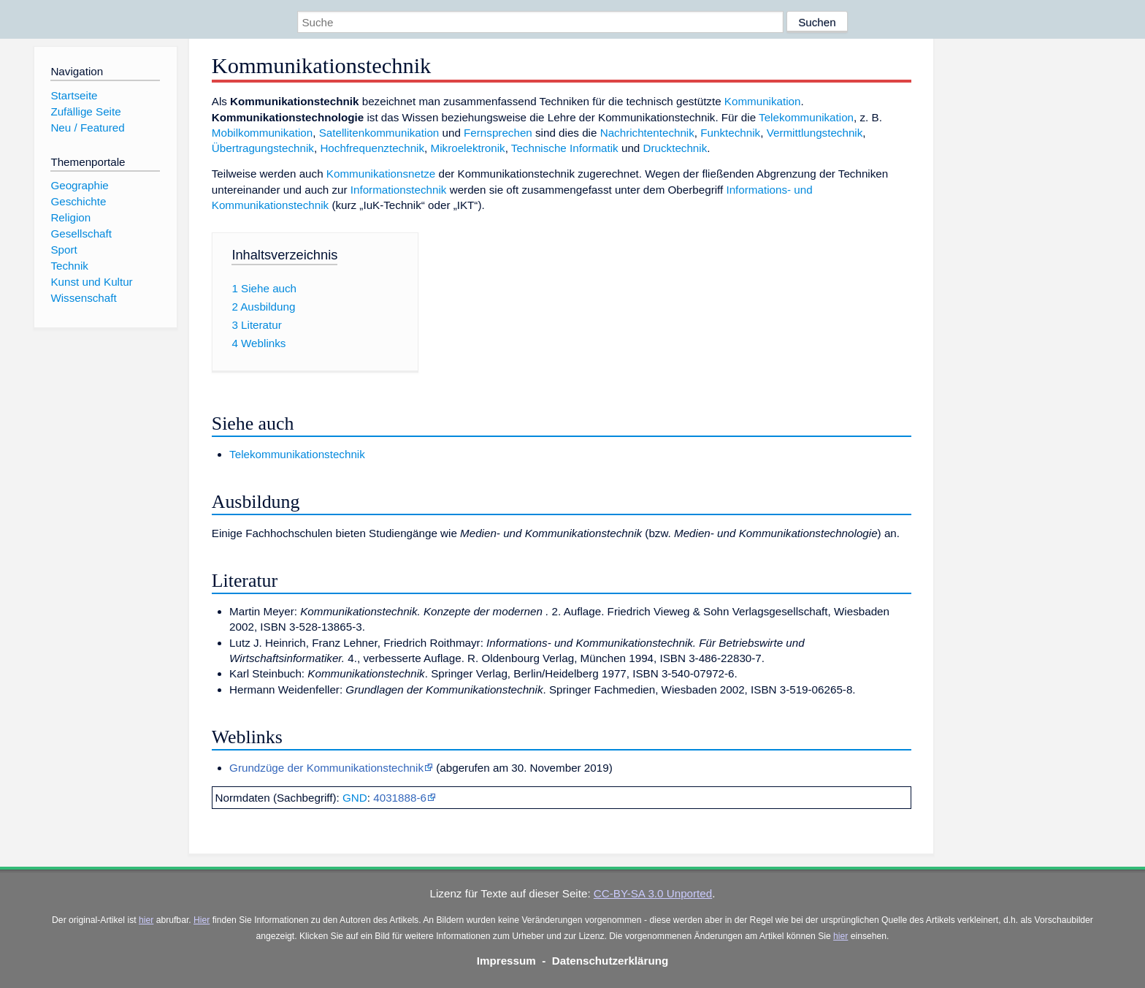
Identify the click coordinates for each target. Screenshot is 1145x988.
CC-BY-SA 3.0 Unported (653, 893)
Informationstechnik (399, 189)
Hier (202, 920)
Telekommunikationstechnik (297, 454)
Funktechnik (730, 132)
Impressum (506, 960)
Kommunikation (762, 101)
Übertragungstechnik (263, 148)
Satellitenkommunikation (379, 132)
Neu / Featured (87, 127)
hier (146, 920)
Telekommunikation (806, 117)
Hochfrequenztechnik (372, 148)
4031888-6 (399, 797)
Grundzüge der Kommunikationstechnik (326, 767)
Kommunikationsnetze (380, 173)
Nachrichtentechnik (647, 132)
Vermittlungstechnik (815, 132)
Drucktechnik (675, 148)
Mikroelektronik (468, 148)
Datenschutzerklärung (610, 960)
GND (354, 797)
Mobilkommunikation (262, 132)
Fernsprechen (498, 132)
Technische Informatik (565, 148)
